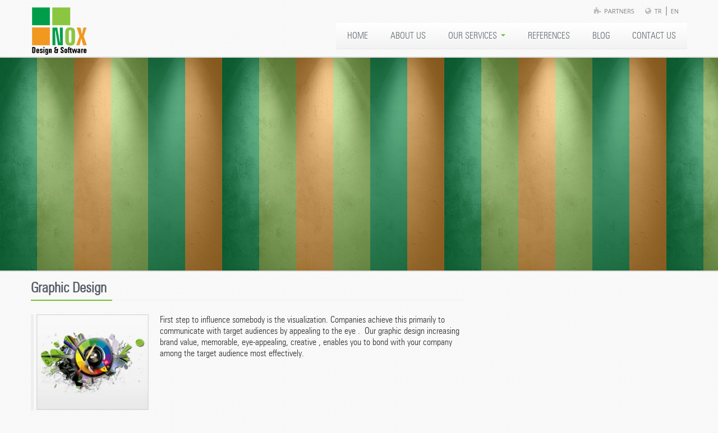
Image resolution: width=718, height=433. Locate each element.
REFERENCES (549, 35)
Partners (619, 11)
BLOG (601, 35)
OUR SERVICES (476, 35)
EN (675, 11)
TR (658, 11)
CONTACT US (654, 35)
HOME (357, 35)
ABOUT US (408, 35)
